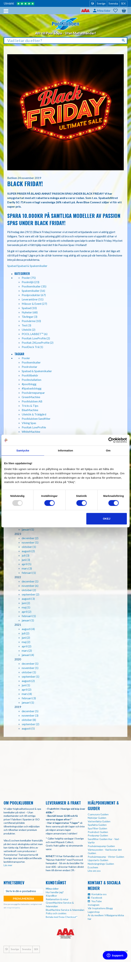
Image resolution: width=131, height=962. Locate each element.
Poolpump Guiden (98, 835)
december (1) (30, 581)
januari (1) (28, 529)
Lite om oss (94, 870)
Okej (106, 518)
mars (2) (27, 650)
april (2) (26, 611)
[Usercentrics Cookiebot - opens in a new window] (111, 440)
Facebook (96, 897)
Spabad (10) (29, 308)
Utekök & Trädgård (34, 414)
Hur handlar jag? (55, 892)
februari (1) (29, 572)
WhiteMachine (31, 431)
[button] (117, 10)
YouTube (96, 901)
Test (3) (26, 325)
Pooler (26, 358)
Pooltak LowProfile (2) (36, 338)
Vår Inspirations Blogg (100, 908)
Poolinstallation (31, 379)
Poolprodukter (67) (34, 295)
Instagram (93, 904)
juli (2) (25, 633)
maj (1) (26, 607)
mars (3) (27, 568)
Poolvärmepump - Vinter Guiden (106, 856)
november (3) (30, 715)
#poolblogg (29, 384)
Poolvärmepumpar (33, 392)
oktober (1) (29, 546)
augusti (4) (28, 629)
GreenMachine (31, 397)
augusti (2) (28, 551)
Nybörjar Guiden (97, 817)
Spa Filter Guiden (97, 828)
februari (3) (29, 698)
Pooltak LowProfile (34, 427)
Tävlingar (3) (29, 316)
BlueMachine (30, 410)
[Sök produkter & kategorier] (65, 41)
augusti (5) (28, 728)
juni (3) (26, 559)
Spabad (12, 265)
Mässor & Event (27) (34, 303)
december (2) (30, 538)
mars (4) (27, 693)
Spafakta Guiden (97, 824)
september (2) (30, 594)
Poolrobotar (29, 366)
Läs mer (8, 865)
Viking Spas (29, 423)
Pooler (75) (29, 277)
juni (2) (26, 603)
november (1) (30, 542)
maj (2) (26, 642)
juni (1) (26, 685)
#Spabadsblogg (31, 388)
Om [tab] (108, 450)
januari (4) (28, 655)
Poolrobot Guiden (98, 832)
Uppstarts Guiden (98, 860)
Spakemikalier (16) (33, 290)
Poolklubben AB (32, 401)
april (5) (26, 564)
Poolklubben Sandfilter (36, 418)
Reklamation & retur (57, 899)
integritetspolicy (13, 907)
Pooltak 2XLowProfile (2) (37, 342)
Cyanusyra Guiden (98, 814)
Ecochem (93, 867)
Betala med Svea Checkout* (61, 916)
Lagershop (94, 911)
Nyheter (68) (30, 312)
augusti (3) (28, 598)
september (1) (30, 676)
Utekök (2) (28, 329)
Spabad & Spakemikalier (32, 265)
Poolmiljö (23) (30, 282)
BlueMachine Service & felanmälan (65, 909)
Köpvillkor (51, 895)
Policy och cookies (56, 913)
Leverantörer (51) (32, 299)
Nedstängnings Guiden (101, 863)
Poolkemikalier (31, 362)
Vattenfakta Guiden (99, 821)
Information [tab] (65, 450)
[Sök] (124, 40)
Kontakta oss (99, 894)
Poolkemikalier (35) (34, 286)
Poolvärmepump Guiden (101, 846)
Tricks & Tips (30, 405)
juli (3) (25, 555)
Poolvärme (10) (31, 321)
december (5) (30, 711)
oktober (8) (29, 719)
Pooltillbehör (30, 375)
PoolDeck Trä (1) (32, 347)
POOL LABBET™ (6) (34, 334)
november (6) (30, 585)
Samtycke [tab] (22, 450)
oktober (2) (29, 590)
